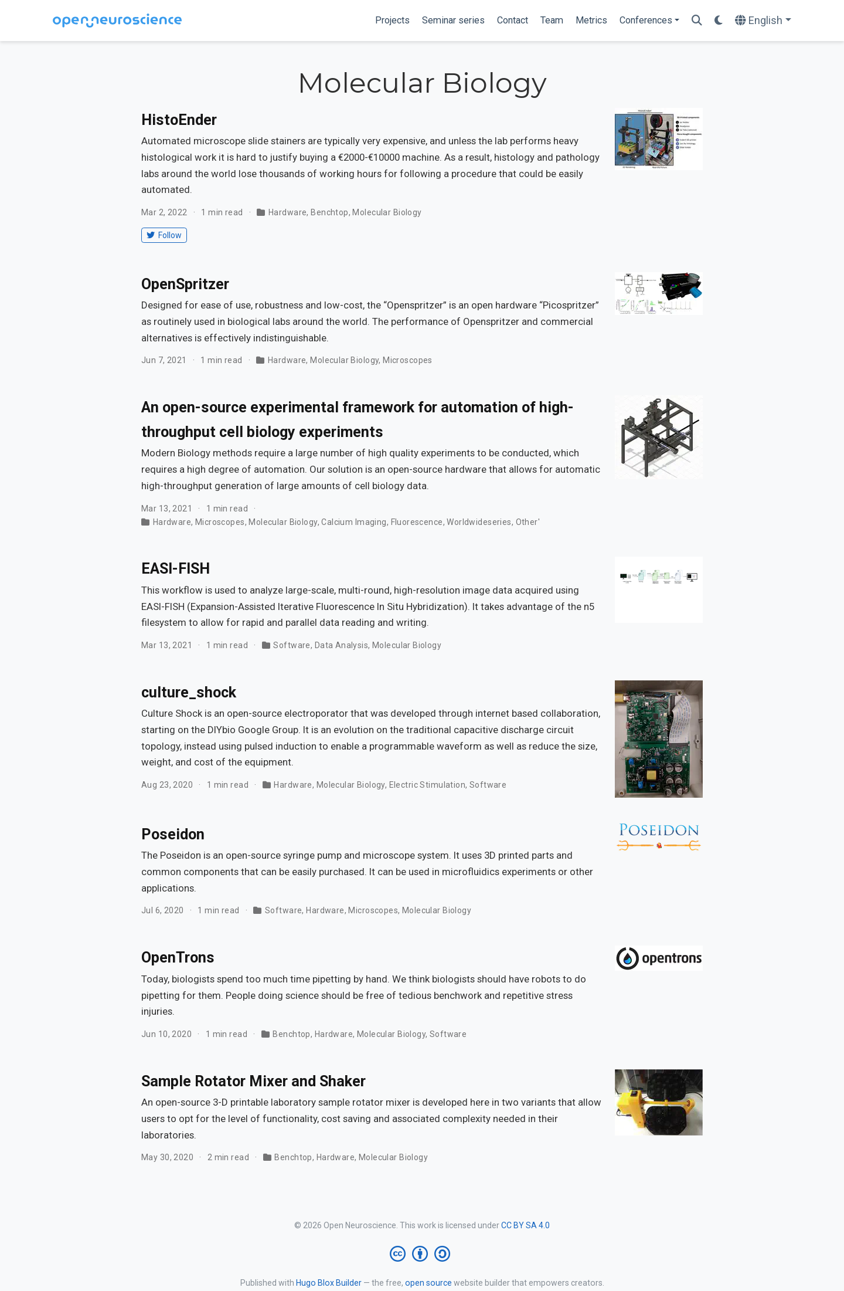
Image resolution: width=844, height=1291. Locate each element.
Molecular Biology (386, 212)
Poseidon (173, 834)
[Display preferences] (718, 21)
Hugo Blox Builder (329, 1282)
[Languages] (763, 21)
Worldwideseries (479, 522)
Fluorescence (417, 522)
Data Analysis (341, 645)
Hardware (287, 212)
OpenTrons (178, 957)
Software (291, 645)
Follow (164, 235)
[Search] (697, 21)
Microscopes (408, 360)
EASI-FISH (175, 568)
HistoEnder (179, 119)
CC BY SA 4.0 (525, 1225)
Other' (528, 522)
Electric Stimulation (427, 784)
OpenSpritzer (185, 284)
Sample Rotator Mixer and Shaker (253, 1081)
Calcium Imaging (353, 522)
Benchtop (329, 212)
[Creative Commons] (422, 1254)
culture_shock (188, 692)
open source (428, 1282)
